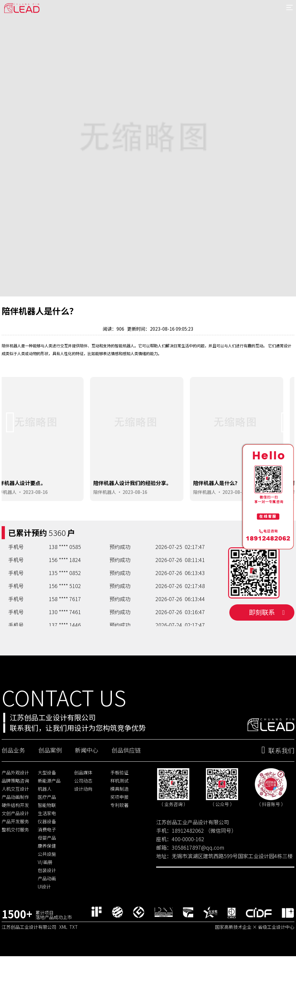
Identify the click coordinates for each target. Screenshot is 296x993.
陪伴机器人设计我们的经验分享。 (144, 511)
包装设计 (47, 902)
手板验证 (119, 805)
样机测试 (119, 813)
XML (63, 959)
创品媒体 (83, 805)
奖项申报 (119, 829)
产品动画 (47, 911)
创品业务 (13, 782)
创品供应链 (126, 782)
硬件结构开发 (15, 837)
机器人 (44, 821)
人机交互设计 (15, 821)
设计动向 (83, 821)
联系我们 (278, 783)
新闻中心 (86, 782)
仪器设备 (47, 854)
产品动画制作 (15, 829)
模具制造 (119, 821)
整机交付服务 (15, 862)
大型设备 (47, 805)
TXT (73, 959)
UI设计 (44, 919)
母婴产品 (47, 870)
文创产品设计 (15, 845)
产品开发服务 (15, 854)
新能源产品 (49, 813)
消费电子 (47, 862)
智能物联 (47, 837)
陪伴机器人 (16, 520)
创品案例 (50, 782)
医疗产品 (47, 829)
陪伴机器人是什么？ (227, 511)
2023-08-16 (46, 520)
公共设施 (47, 886)
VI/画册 (45, 894)
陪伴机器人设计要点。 (31, 511)
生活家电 (47, 845)
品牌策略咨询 (15, 813)
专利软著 (119, 837)
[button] (10, 450)
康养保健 (47, 878)
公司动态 (83, 813)
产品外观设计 (15, 805)
